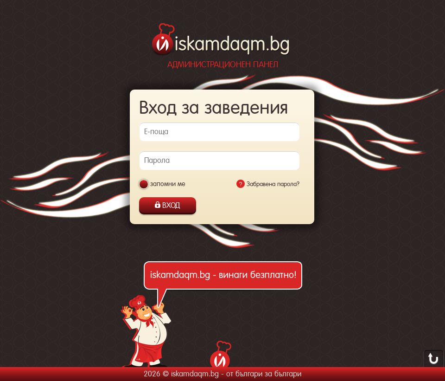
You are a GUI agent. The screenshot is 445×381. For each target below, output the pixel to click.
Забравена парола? (273, 184)
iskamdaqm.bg (221, 40)
